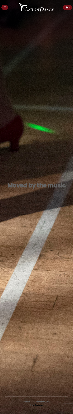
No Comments (37, 405)
